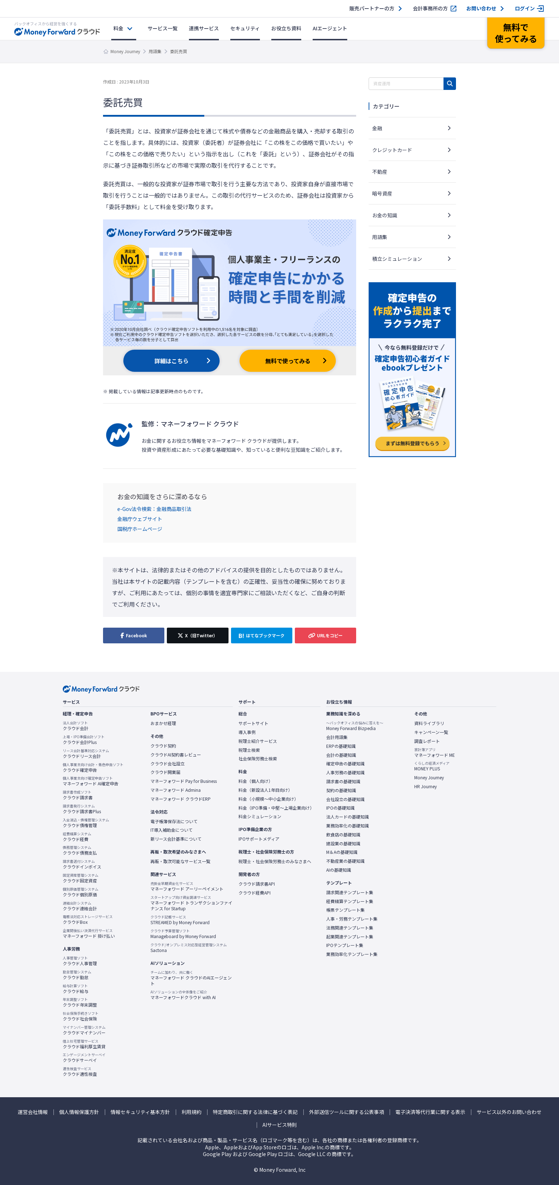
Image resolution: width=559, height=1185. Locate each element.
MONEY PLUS (432, 766)
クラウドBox (88, 919)
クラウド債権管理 (86, 822)
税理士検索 (249, 750)
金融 (377, 128)
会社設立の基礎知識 (345, 799)
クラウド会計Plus (83, 739)
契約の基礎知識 (341, 790)
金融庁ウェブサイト (139, 518)
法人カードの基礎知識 (347, 817)
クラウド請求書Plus (82, 809)
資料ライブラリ (429, 723)
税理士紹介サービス (258, 741)
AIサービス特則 (279, 1124)
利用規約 (191, 1112)
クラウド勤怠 (77, 974)
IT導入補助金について (171, 830)
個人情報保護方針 (79, 1112)
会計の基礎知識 (341, 755)
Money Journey (125, 51)
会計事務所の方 (430, 8)
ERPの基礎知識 (341, 746)
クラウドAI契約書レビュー (175, 755)
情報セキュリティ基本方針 (140, 1112)
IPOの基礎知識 (340, 808)
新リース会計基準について (175, 839)
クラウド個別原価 (80, 892)
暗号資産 (382, 193)
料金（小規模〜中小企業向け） (268, 799)
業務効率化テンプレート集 (352, 954)
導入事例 (247, 732)
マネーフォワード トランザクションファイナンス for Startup (191, 903)
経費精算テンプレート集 (349, 901)
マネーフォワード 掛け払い (89, 933)
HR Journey (425, 786)
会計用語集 (337, 737)
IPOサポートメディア (259, 839)
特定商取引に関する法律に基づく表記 (255, 1112)
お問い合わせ (481, 8)
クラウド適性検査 (80, 1071)
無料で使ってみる (288, 360)
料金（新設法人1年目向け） (265, 790)
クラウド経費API (255, 893)
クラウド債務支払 (80, 850)
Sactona (188, 947)
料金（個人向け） (256, 781)
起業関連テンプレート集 (349, 937)
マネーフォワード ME (434, 752)
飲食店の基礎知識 (343, 834)
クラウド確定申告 (93, 767)
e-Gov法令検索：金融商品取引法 (154, 508)
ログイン (525, 8)
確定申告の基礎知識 (345, 763)
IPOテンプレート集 (344, 945)
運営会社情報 (33, 1112)
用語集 (155, 51)
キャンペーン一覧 (431, 732)
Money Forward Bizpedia (354, 725)
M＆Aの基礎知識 (342, 852)
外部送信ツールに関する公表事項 (346, 1112)
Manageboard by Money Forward (183, 933)
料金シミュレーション (260, 816)
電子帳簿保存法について (174, 821)
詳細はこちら (171, 360)
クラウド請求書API (257, 884)
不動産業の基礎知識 (345, 861)
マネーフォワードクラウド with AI (183, 994)
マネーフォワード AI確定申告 (90, 781)
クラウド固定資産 (80, 878)
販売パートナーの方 (371, 8)
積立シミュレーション (397, 258)
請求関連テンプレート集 (349, 892)
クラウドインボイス (82, 864)
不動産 (379, 171)
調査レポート (427, 741)
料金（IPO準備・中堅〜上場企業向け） (276, 808)
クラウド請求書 (78, 795)
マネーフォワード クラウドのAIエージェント (191, 978)
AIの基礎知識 (338, 870)
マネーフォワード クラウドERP (180, 799)
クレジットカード (392, 149)
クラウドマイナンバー (84, 1030)
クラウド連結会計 (80, 906)
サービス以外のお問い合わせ (509, 1112)
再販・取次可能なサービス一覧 (180, 861)
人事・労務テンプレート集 (352, 919)
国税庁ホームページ (139, 528)
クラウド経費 (77, 836)
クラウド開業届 (165, 772)
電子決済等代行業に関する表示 (430, 1112)
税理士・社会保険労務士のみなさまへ (275, 861)
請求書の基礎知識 (343, 781)
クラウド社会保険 (80, 1016)
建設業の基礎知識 (343, 843)
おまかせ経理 (163, 723)
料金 (118, 28)
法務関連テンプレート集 (349, 928)
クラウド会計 (75, 725)
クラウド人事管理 (80, 961)
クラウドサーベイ (84, 1057)
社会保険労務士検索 (258, 758)
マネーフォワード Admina (175, 790)
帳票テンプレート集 (345, 910)
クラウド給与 (75, 988)
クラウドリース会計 (86, 753)
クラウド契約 (163, 746)
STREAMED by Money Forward (180, 920)
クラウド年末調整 (80, 1002)
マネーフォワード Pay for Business (183, 781)
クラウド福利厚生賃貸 (84, 1044)
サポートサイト (253, 723)
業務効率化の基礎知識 (347, 826)
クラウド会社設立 (167, 763)
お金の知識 (384, 215)
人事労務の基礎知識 (345, 772)
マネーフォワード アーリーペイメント (187, 886)
